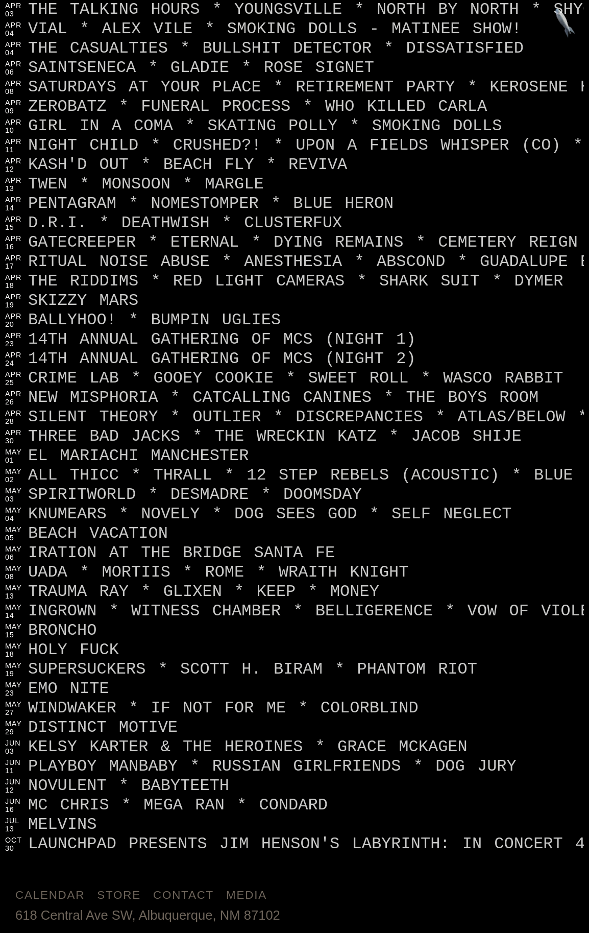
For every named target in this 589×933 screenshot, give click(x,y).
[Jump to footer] (565, 23)
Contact (183, 895)
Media (246, 895)
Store (119, 895)
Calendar (50, 895)
